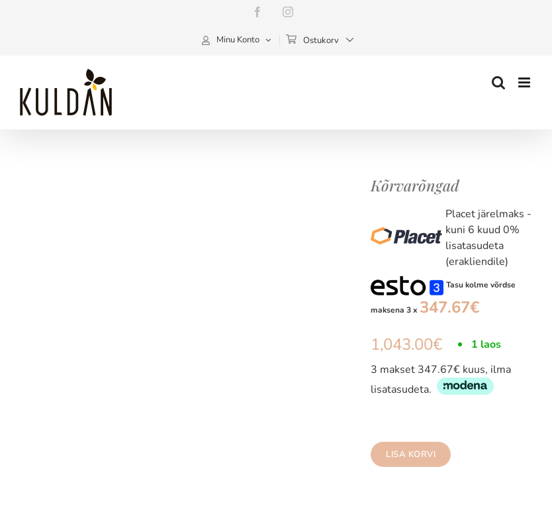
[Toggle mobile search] (498, 82)
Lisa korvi (411, 454)
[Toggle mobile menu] (525, 82)
